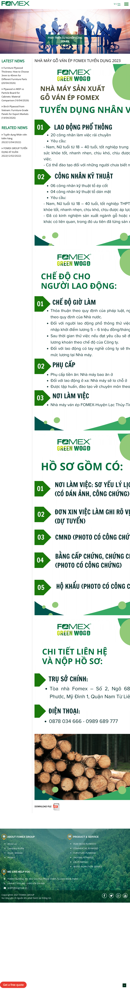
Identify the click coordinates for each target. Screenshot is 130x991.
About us (12, 843)
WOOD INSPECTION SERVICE (87, 866)
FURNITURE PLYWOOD (84, 852)
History (11, 857)
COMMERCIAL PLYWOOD (85, 848)
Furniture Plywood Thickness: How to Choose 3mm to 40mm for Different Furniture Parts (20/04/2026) (15, 75)
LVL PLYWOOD (80, 862)
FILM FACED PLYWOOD (84, 843)
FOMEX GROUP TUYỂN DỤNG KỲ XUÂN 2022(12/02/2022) (14, 152)
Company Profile (16, 848)
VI (115, 3)
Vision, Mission (15, 852)
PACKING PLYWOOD (83, 857)
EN (119, 3)
